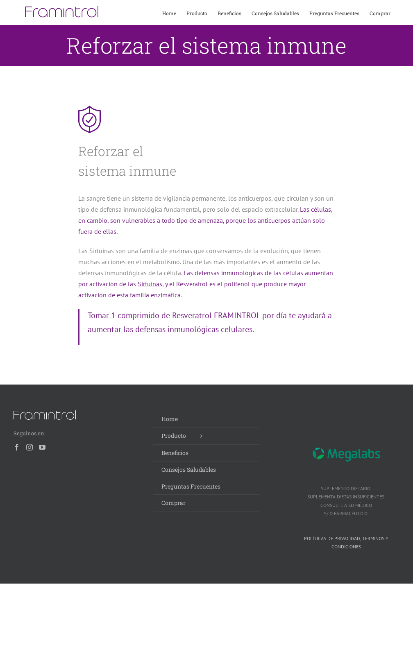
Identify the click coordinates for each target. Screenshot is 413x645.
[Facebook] (17, 447)
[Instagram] (29, 447)
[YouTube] (42, 447)
